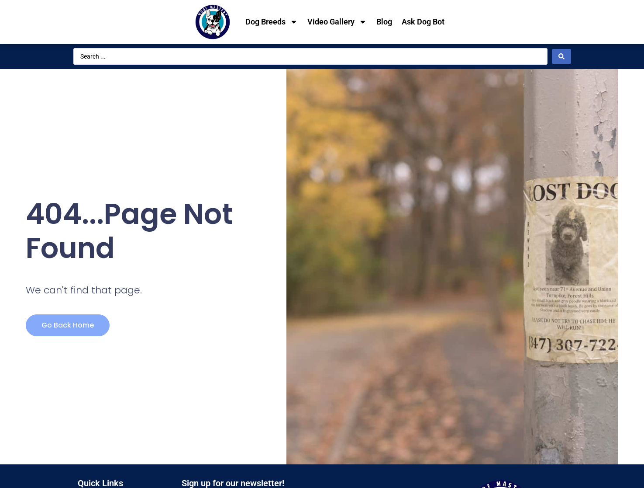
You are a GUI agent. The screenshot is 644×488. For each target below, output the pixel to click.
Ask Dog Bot (423, 21)
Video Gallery (337, 22)
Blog (384, 21)
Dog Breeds (271, 22)
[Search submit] (561, 56)
